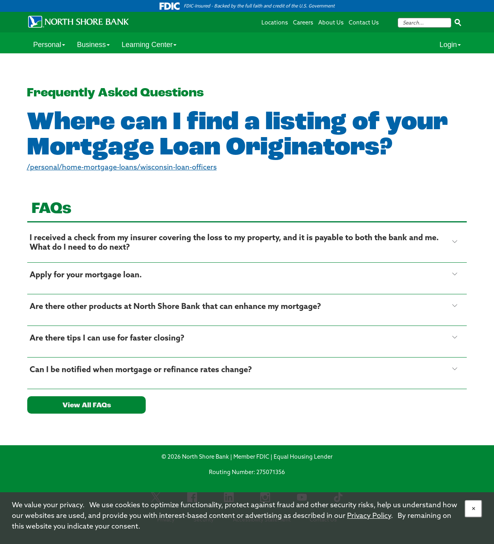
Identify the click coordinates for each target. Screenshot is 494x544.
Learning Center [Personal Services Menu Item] (149, 45)
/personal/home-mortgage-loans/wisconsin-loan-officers (122, 167)
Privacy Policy (369, 516)
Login (450, 45)
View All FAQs (86, 405)
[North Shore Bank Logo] (78, 21)
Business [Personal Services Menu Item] (93, 45)
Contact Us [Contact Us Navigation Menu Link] (364, 23)
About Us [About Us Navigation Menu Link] (331, 23)
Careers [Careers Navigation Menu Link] (303, 23)
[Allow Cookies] (473, 509)
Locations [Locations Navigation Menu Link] (274, 23)
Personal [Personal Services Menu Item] (49, 45)
